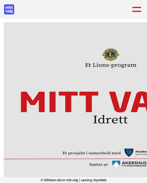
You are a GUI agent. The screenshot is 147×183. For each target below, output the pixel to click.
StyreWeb (99, 180)
